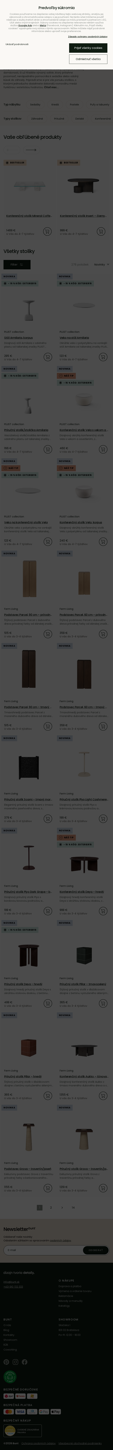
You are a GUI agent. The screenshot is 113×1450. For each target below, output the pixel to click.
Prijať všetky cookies (88, 48)
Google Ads (25, 25)
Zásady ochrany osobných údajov (87, 36)
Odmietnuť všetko (88, 59)
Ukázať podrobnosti (17, 44)
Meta (43, 25)
